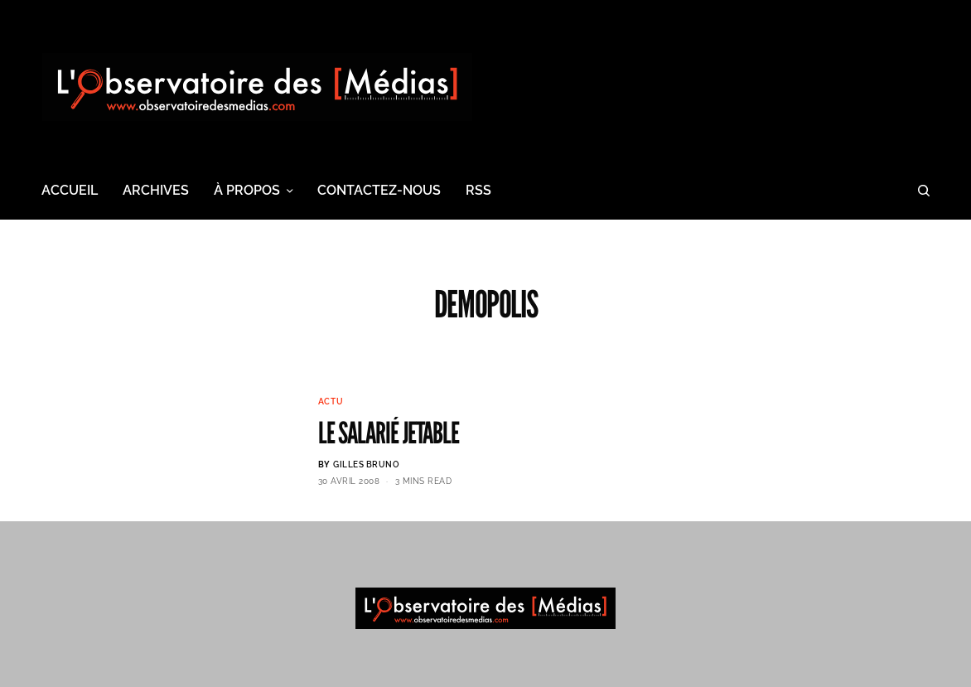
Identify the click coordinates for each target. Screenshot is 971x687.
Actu (331, 401)
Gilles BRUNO (366, 464)
